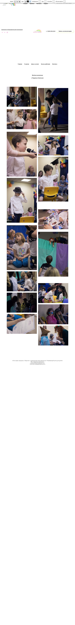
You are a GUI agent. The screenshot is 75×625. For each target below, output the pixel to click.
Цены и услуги (35, 64)
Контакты (54, 64)
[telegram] (2, 32)
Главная (20, 64)
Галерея (25, 3)
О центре (26, 64)
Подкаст (46, 3)
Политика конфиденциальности (37, 364)
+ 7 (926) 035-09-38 (50, 31)
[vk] (4, 32)
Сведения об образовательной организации (12, 29)
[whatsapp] (7, 32)
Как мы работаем (45, 64)
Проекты (32, 3)
